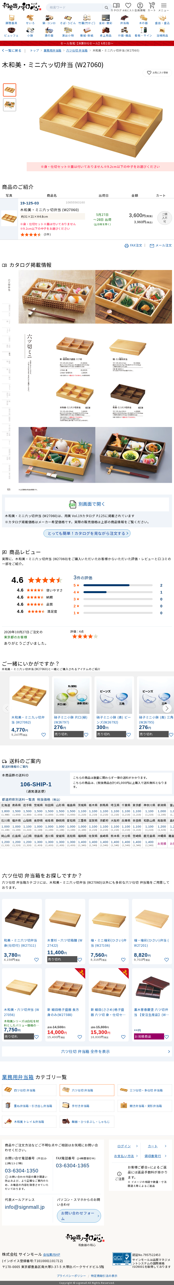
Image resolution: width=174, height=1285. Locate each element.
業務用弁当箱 (18, 1076)
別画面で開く (87, 504)
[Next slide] (167, 708)
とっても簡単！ (86, 533)
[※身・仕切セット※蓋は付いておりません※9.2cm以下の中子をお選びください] (9, 90)
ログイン (124, 1146)
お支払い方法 (124, 1155)
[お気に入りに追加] (44, 734)
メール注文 (160, 245)
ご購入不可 (164, 218)
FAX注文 (133, 245)
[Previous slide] (6, 708)
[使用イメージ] (9, 104)
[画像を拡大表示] (100, 121)
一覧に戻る (13, 50)
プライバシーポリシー (71, 1276)
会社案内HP (51, 1254)
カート (153, 1146)
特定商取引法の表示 (104, 1276)
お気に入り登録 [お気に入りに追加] (157, 72)
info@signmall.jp (25, 1207)
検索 (106, 7)
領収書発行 (153, 1155)
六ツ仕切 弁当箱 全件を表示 (85, 1051)
